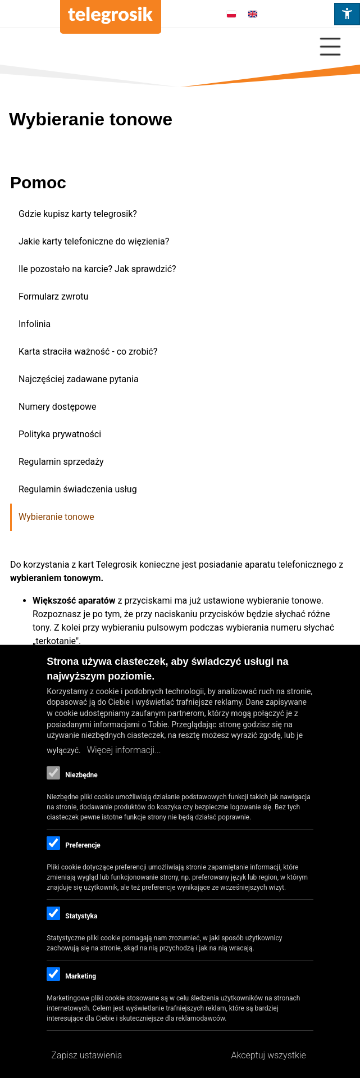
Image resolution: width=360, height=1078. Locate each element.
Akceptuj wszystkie (268, 1055)
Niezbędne (81, 775)
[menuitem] (181, 214)
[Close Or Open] (180, 47)
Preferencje (82, 845)
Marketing (80, 976)
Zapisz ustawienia (86, 1055)
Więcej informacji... (124, 750)
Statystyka (81, 916)
